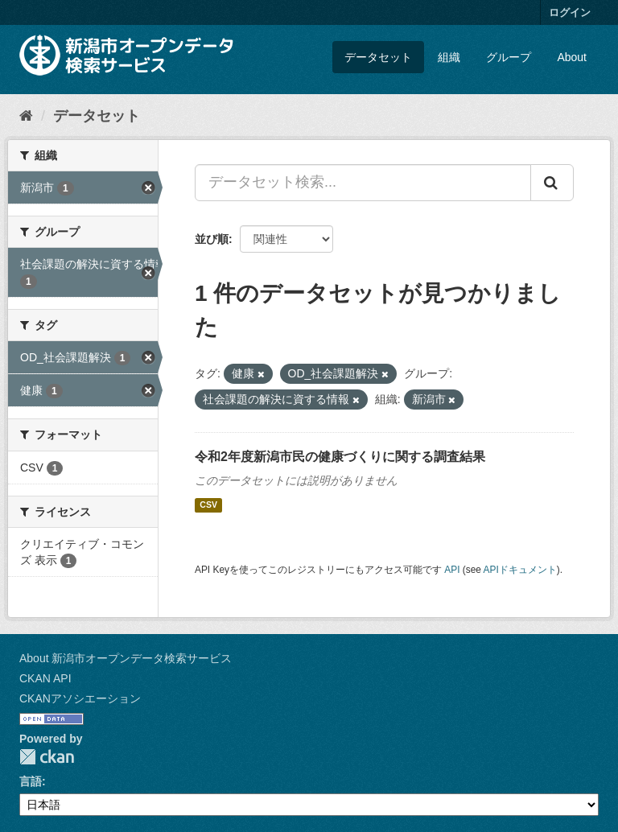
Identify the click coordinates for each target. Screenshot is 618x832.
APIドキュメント (520, 569)
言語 (30, 781)
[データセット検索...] (363, 182)
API (451, 569)
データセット (378, 57)
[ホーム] (26, 116)
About (572, 57)
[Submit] (552, 182)
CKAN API (45, 678)
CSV (208, 505)
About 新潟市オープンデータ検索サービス (125, 658)
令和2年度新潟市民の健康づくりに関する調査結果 (340, 456)
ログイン (570, 12)
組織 (449, 57)
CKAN (46, 756)
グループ (508, 57)
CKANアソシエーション (80, 698)
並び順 (212, 239)
